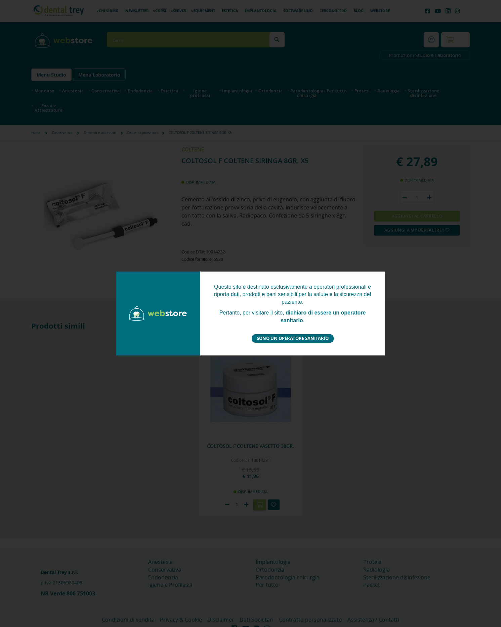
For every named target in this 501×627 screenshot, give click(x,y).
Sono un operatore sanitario (293, 338)
